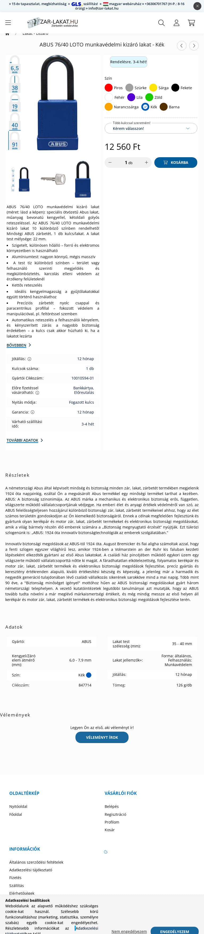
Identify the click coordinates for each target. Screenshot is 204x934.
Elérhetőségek (21, 899)
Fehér (119, 102)
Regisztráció (115, 820)
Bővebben (16, 350)
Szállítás (16, 891)
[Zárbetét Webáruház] (7, 38)
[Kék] (145, 112)
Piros (118, 93)
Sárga (164, 93)
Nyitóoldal (18, 812)
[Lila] (131, 102)
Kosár (110, 835)
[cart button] (191, 23)
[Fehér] (109, 102)
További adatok (22, 445)
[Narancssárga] (109, 112)
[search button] (161, 23)
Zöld (158, 102)
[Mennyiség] (122, 168)
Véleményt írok (102, 742)
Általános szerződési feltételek (36, 867)
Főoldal (15, 820)
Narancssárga (126, 112)
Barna (174, 112)
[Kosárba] (175, 168)
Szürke (141, 93)
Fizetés (15, 883)
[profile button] (176, 23)
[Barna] (164, 112)
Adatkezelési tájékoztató (30, 875)
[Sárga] (153, 93)
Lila (140, 102)
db (130, 168)
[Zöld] (149, 102)
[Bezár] (197, 6)
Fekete (186, 93)
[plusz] (146, 168)
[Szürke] (129, 93)
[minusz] (110, 168)
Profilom (112, 827)
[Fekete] (175, 93)
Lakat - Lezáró (35, 38)
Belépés (112, 812)
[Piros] (109, 93)
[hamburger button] (8, 23)
